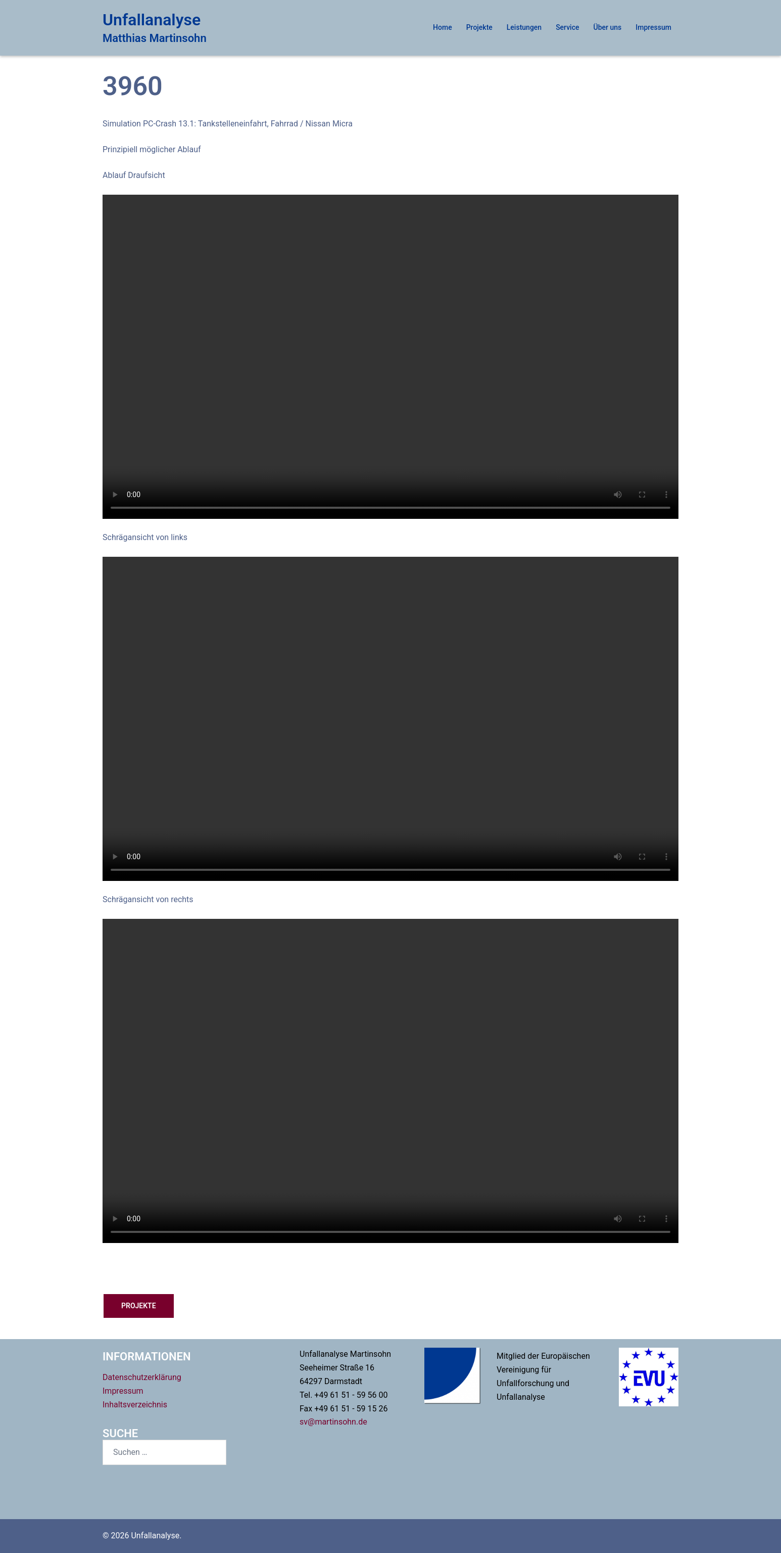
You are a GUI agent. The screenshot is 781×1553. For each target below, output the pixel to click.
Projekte (479, 27)
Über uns (608, 27)
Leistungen (524, 27)
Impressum (653, 27)
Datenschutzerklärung (142, 1377)
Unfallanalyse (152, 19)
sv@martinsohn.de (333, 1422)
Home (442, 27)
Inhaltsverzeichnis (135, 1404)
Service (567, 27)
